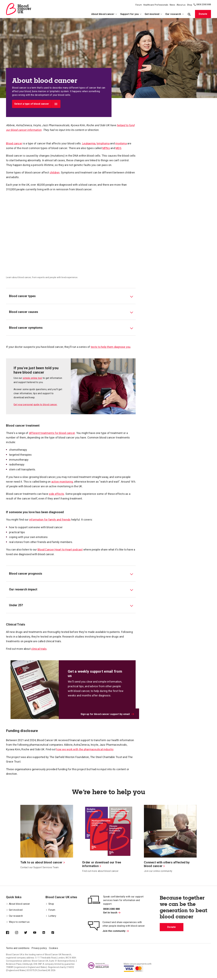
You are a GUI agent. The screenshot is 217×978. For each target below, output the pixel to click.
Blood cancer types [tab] (22, 296)
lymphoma (103, 143)
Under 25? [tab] (16, 605)
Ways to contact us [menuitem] (18, 921)
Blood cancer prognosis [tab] (25, 573)
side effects (56, 493)
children (55, 172)
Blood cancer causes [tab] (23, 312)
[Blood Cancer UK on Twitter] (28, 933)
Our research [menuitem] (174, 14)
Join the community (115, 931)
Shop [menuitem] (189, 5)
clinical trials (39, 648)
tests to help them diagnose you (111, 346)
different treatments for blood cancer (52, 433)
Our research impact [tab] (23, 589)
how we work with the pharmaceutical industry (84, 749)
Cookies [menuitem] (53, 948)
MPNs (106, 148)
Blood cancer (14, 143)
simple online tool (32, 378)
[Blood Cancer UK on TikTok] (55, 933)
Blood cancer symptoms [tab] (26, 327)
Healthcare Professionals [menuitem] (155, 5)
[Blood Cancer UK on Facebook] (10, 933)
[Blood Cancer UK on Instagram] (19, 933)
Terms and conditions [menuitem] (17, 948)
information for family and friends (50, 519)
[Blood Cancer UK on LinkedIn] (46, 933)
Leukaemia (88, 143)
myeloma (121, 143)
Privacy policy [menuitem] (39, 948)
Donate (203, 13)
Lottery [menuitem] (51, 915)
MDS (118, 148)
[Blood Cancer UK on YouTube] (37, 933)
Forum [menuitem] (138, 5)
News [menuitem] (172, 5)
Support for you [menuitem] (131, 14)
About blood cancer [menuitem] (104, 14)
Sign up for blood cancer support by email (107, 714)
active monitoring (62, 481)
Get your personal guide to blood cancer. (35, 404)
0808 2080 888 (203, 4)
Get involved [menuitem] (153, 14)
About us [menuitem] (181, 5)
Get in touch (111, 912)
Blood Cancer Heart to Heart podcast (60, 549)
